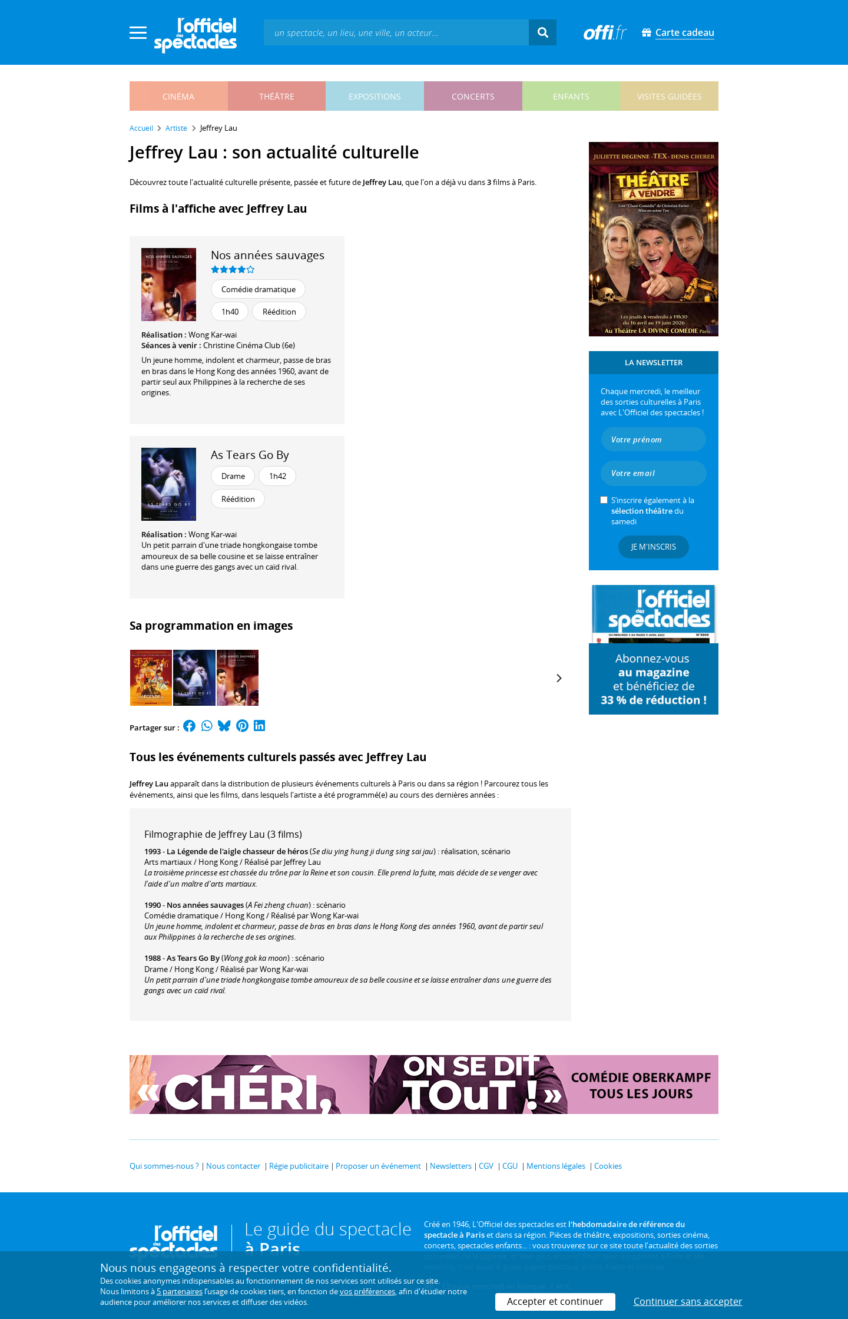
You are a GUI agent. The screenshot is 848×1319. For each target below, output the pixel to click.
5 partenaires (180, 1291)
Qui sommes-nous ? (164, 1166)
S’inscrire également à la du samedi (652, 511)
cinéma (178, 96)
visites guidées (669, 96)
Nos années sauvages (267, 255)
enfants (571, 96)
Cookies (608, 1166)
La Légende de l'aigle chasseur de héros (237, 851)
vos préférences (367, 1291)
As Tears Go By (250, 454)
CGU (510, 1166)
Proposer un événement (378, 1166)
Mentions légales (555, 1166)
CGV (486, 1166)
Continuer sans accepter (688, 1301)
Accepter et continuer (555, 1301)
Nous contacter (233, 1166)
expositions (375, 96)
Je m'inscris (653, 546)
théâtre (276, 96)
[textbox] (396, 32)
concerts (473, 96)
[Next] (558, 678)
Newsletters (451, 1166)
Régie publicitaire (299, 1166)
